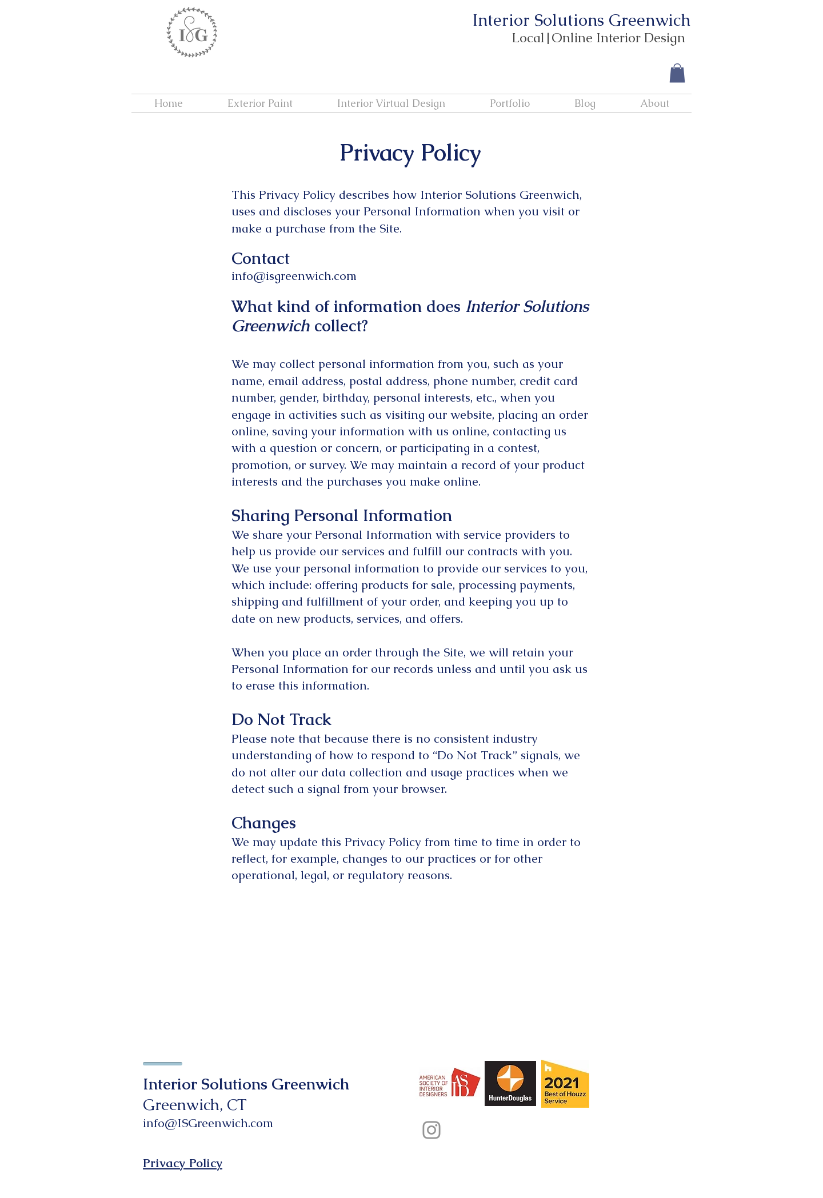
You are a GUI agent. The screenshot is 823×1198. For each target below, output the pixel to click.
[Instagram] (432, 1130)
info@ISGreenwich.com (208, 1123)
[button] (677, 72)
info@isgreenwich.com (294, 275)
